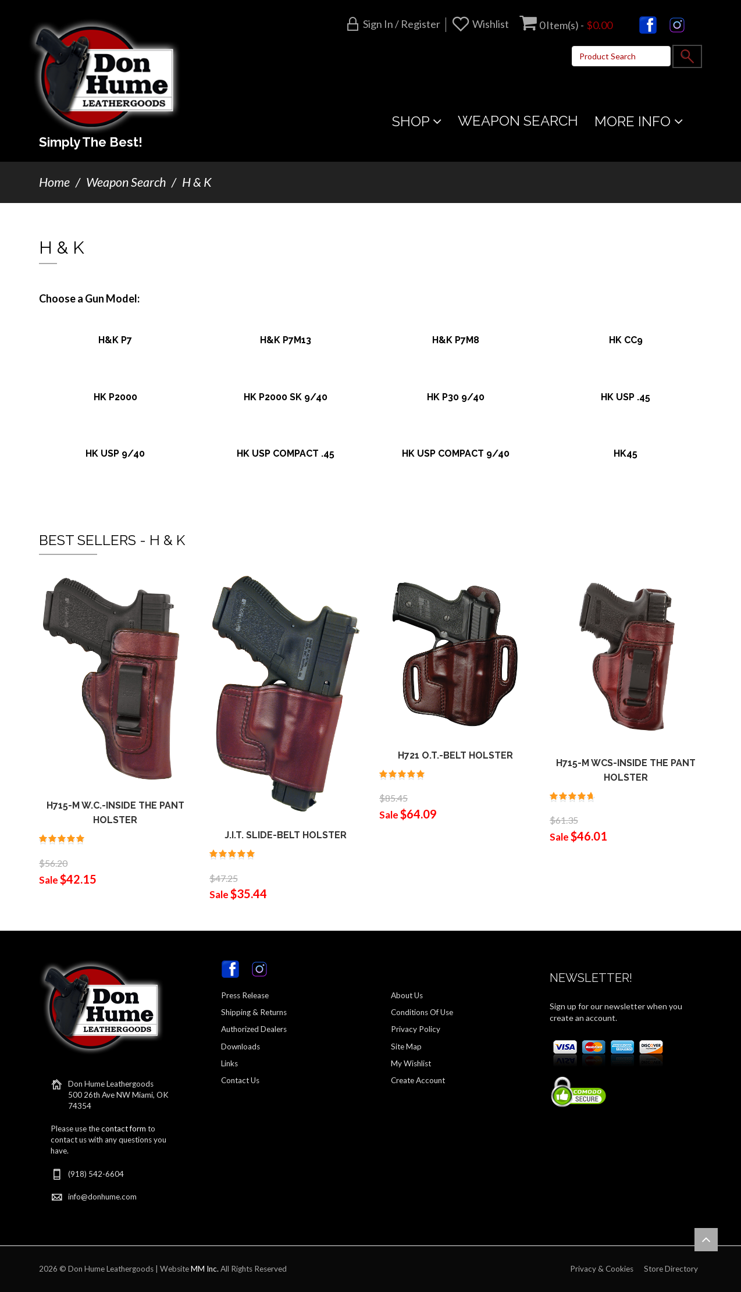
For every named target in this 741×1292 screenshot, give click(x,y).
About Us (407, 995)
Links (229, 1063)
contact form (123, 1128)
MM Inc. (205, 1268)
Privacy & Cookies (601, 1268)
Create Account (418, 1080)
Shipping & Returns (254, 1012)
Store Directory (671, 1268)
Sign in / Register (401, 23)
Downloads (240, 1046)
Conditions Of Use (422, 1012)
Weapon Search (126, 182)
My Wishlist (411, 1063)
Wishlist (490, 23)
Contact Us (240, 1080)
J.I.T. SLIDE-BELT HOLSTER (286, 835)
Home (54, 182)
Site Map (406, 1046)
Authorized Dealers (254, 1029)
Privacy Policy (415, 1029)
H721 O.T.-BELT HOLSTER (455, 755)
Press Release (245, 995)
